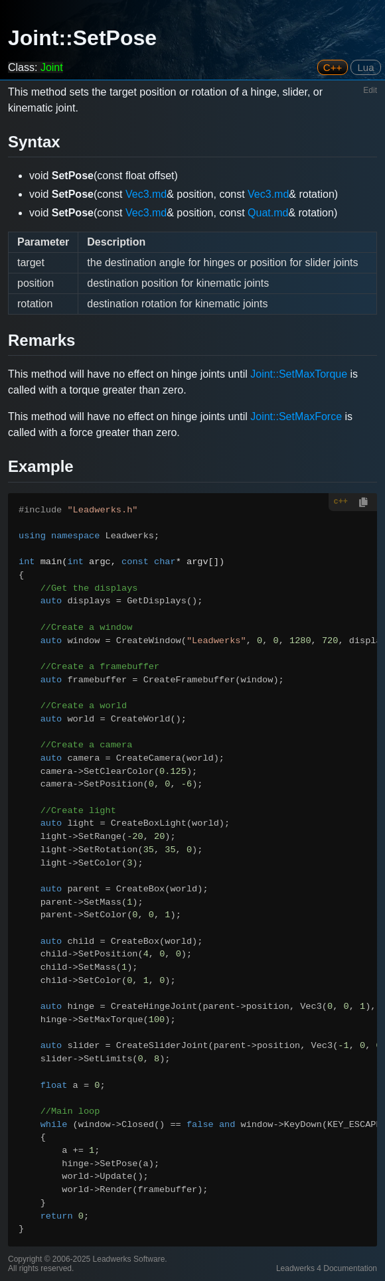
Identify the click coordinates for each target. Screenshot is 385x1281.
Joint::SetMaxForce (296, 416)
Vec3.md (146, 194)
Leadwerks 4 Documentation (326, 1268)
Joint (51, 67)
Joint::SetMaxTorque (298, 374)
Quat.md (268, 212)
